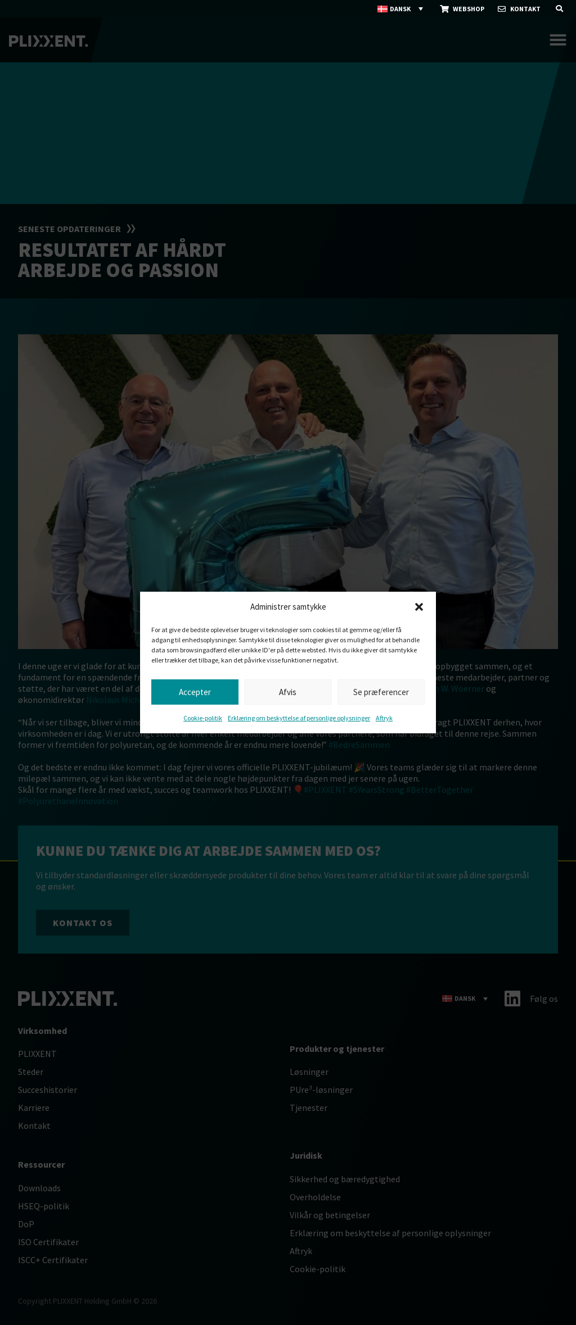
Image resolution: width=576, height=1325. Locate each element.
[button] (419, 606)
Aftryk (384, 718)
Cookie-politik (202, 718)
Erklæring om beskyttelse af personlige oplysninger (299, 718)
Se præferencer (381, 692)
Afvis (287, 692)
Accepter (195, 692)
